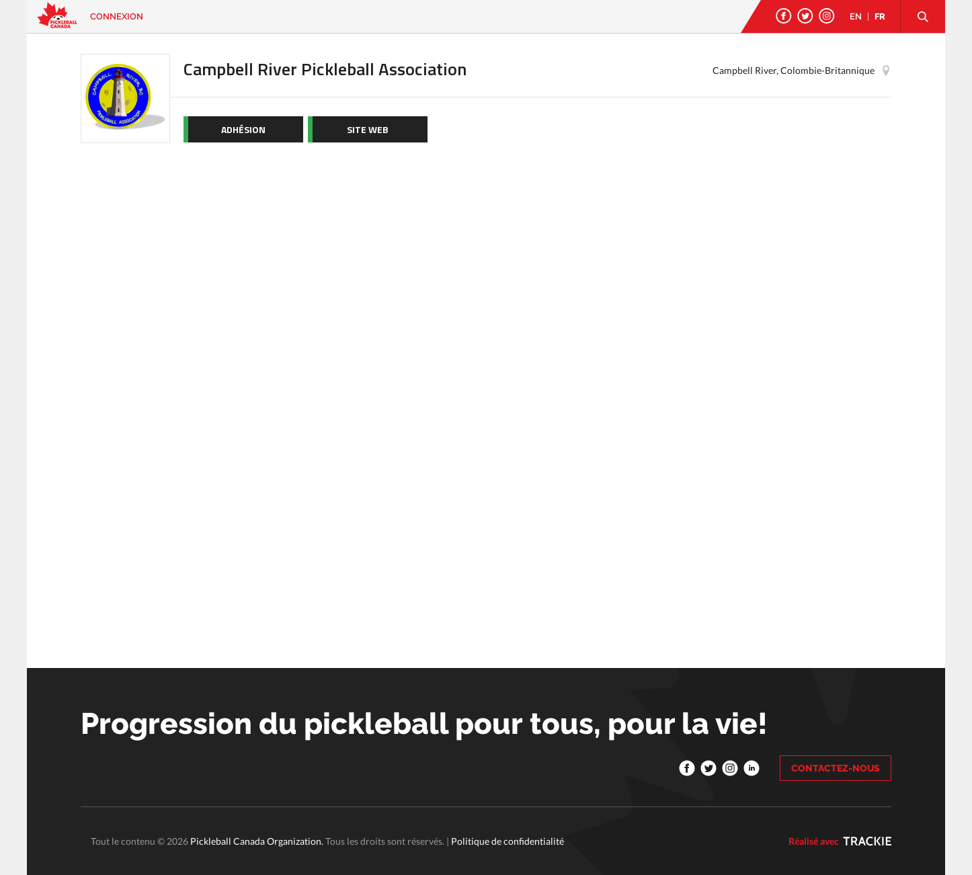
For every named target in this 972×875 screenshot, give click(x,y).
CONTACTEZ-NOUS (835, 768)
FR (880, 16)
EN (856, 16)
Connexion (116, 16)
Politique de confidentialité (507, 841)
